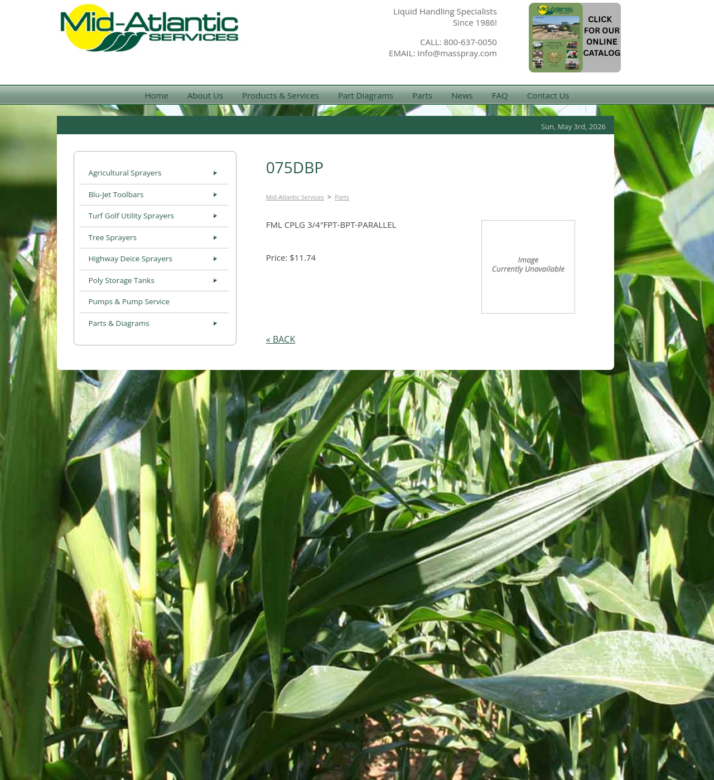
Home (156, 95)
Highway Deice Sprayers (130, 259)
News (462, 95)
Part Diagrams (365, 95)
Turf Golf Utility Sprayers (131, 216)
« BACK (280, 339)
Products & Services (280, 95)
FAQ (500, 95)
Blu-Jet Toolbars (115, 194)
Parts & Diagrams (118, 323)
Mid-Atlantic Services (295, 197)
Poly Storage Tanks (121, 280)
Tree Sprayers (112, 237)
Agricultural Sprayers (124, 173)
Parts (422, 95)
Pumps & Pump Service (129, 301)
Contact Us (548, 95)
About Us (205, 95)
